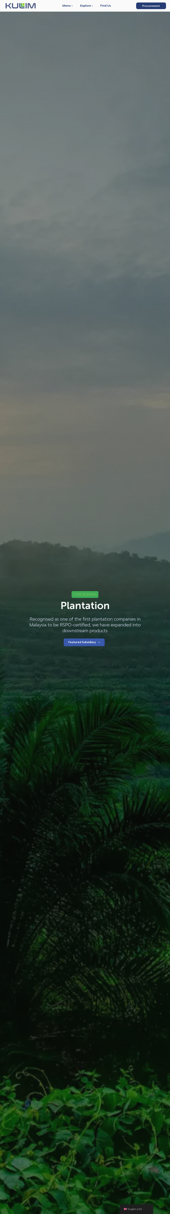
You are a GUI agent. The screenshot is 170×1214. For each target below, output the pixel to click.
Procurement (151, 5)
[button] (68, 6)
